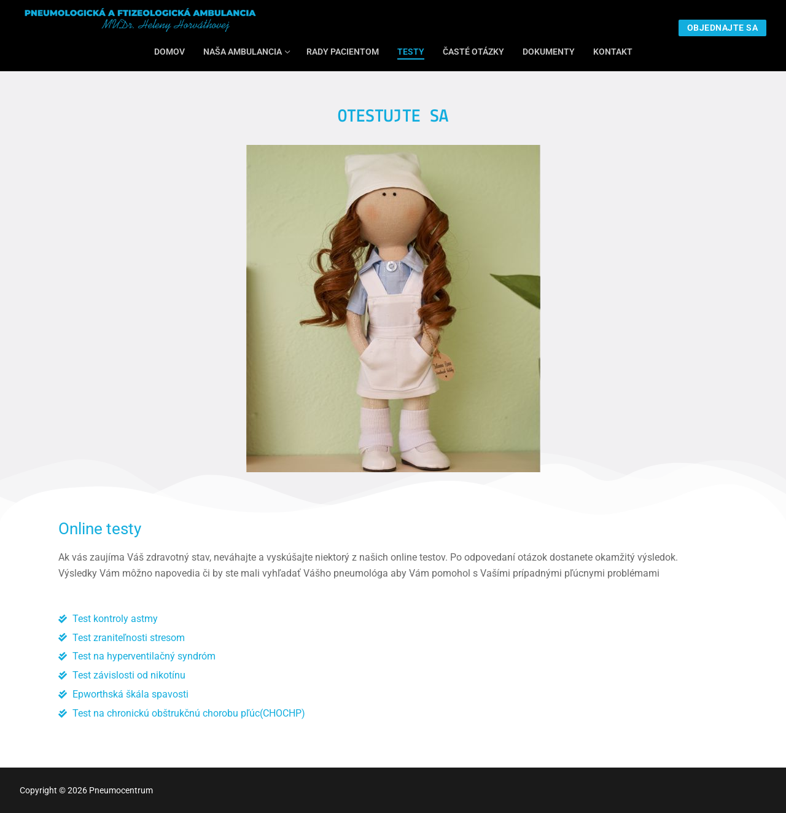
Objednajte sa (722, 28)
